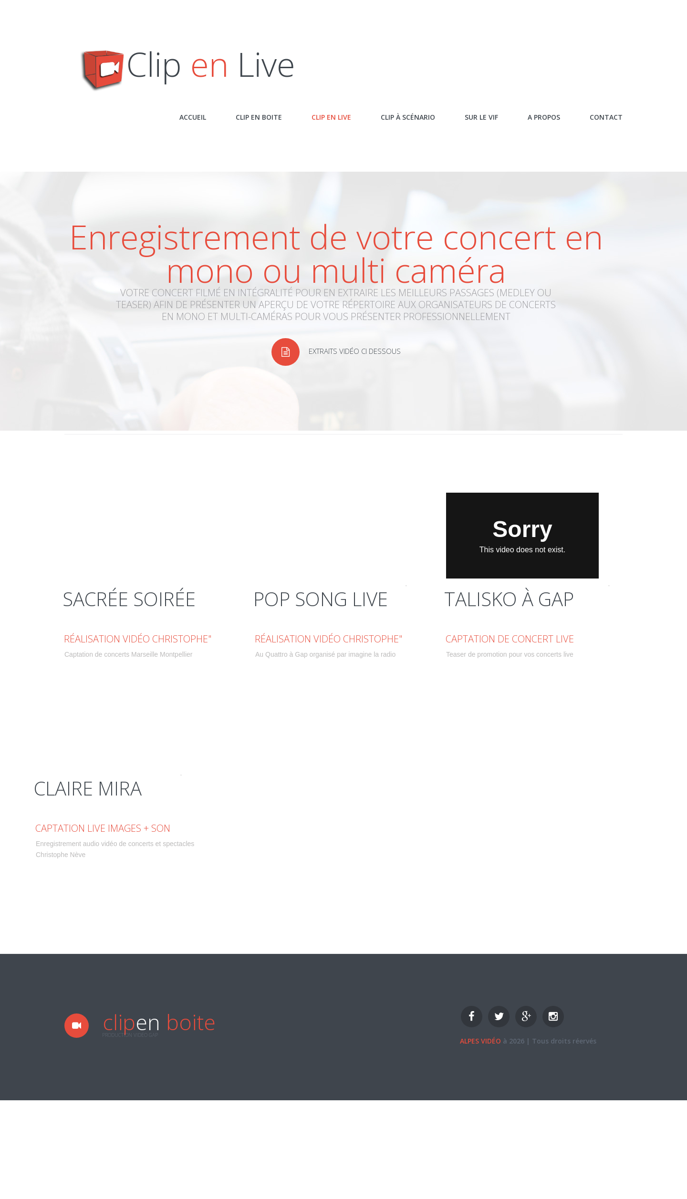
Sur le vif (481, 117)
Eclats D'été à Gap (473, 584)
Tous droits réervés (564, 1040)
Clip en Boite (259, 117)
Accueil (192, 117)
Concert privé (55, 773)
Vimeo (395, 584)
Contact (606, 117)
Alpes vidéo (480, 1040)
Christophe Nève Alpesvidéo (343, 584)
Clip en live (331, 117)
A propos (544, 117)
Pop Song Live (277, 584)
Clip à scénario (408, 117)
